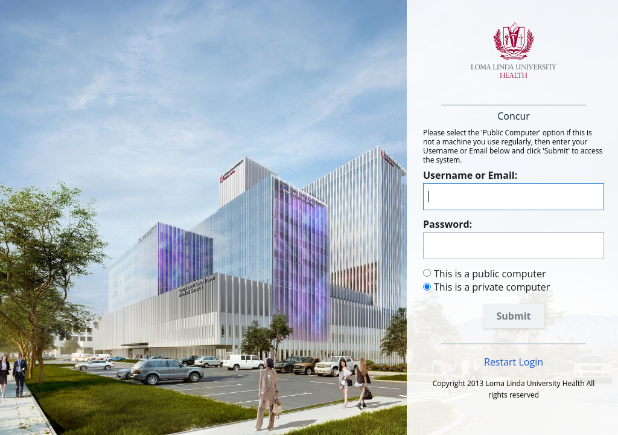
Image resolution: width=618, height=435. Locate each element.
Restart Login (513, 361)
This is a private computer (492, 287)
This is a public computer (490, 273)
